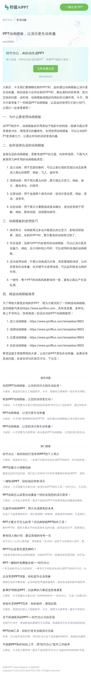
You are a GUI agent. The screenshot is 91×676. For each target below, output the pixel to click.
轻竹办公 (8, 19)
